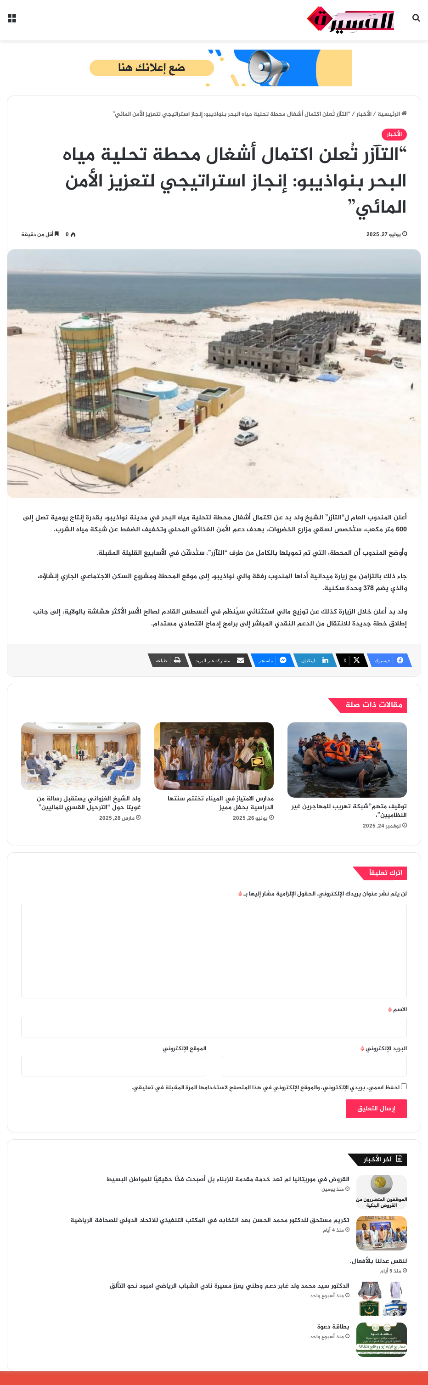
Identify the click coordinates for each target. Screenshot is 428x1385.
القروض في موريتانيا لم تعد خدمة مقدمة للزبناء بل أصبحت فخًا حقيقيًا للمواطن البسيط (227, 1179)
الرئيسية (392, 114)
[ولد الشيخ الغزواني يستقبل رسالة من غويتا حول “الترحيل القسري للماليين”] (81, 756)
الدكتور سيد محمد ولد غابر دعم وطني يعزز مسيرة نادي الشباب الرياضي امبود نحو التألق (229, 1286)
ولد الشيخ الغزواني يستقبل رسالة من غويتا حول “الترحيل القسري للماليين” (89, 803)
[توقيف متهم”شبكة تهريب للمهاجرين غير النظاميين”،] (347, 759)
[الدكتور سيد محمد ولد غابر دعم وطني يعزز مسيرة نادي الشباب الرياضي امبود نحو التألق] (381, 1299)
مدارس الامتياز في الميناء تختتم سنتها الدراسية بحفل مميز (221, 803)
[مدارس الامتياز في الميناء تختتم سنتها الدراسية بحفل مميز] (214, 756)
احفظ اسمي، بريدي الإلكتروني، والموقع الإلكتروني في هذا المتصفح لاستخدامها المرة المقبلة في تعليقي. (266, 1088)
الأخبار (364, 114)
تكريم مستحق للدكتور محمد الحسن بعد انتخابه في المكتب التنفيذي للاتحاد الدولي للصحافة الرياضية (209, 1220)
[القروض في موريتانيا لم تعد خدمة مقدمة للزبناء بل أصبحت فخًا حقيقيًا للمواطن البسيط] (381, 1192)
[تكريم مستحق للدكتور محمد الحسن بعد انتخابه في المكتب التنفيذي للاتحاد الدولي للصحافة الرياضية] (381, 1233)
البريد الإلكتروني (383, 1049)
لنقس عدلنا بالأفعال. (378, 1261)
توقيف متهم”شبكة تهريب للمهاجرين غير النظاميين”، (349, 811)
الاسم (397, 1010)
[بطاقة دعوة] (381, 1340)
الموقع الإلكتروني (184, 1049)
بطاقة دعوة (333, 1327)
